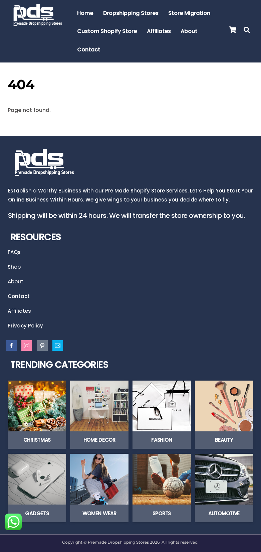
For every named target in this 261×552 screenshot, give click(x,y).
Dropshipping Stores (131, 13)
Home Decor (99, 440)
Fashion (161, 440)
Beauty (224, 440)
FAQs (14, 251)
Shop (14, 266)
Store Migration (189, 13)
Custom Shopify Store (107, 31)
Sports (162, 513)
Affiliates (159, 31)
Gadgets (37, 513)
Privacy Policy (25, 325)
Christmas (37, 440)
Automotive (224, 513)
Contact (88, 49)
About (189, 31)
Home (85, 13)
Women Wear (99, 513)
